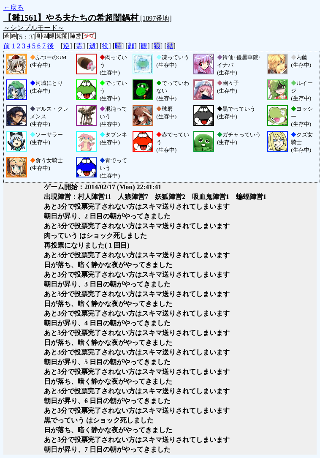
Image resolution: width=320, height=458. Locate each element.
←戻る (13, 7)
